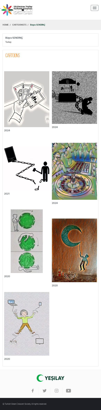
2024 (7, 130)
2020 (7, 276)
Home (17, 10)
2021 (7, 194)
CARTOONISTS (19, 25)
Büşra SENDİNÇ (37, 25)
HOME (6, 25)
